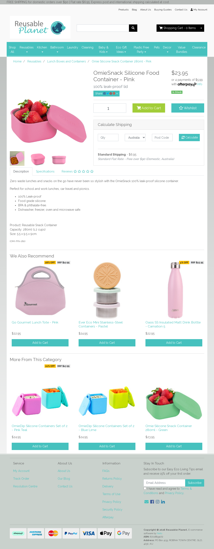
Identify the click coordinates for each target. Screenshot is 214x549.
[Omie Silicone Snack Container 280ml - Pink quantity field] (109, 108)
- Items (177, 28)
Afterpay (108, 517)
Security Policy (112, 509)
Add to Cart (149, 108)
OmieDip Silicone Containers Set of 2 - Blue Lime (106, 428)
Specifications (45, 171)
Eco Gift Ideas (121, 49)
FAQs (106, 471)
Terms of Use (111, 494)
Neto (159, 533)
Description (21, 171)
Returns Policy (112, 478)
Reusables (27, 47)
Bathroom (57, 47)
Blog (134, 9)
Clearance (199, 47)
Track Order (21, 478)
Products (123, 9)
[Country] (135, 137)
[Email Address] (164, 483)
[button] (187, 108)
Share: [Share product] (105, 93)
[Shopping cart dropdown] (201, 28)
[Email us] (146, 501)
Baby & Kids (103, 49)
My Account (21, 471)
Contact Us (181, 9)
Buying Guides (163, 9)
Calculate (190, 137)
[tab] (21, 171)
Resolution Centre (25, 486)
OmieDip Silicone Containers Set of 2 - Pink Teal (40, 428)
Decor (167, 47)
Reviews (78, 171)
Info (199, 84)
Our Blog (64, 478)
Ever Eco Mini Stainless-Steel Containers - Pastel (101, 324)
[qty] (108, 137)
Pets (157, 47)
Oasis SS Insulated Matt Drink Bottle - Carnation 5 (173, 324)
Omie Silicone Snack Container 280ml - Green (168, 428)
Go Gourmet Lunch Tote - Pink (35, 322)
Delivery (107, 486)
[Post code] (162, 137)
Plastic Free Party (141, 49)
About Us (145, 9)
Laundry (72, 47)
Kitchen (42, 47)
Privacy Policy (111, 501)
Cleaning (87, 47)
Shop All (12, 49)
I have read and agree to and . (168, 491)
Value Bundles (181, 49)
